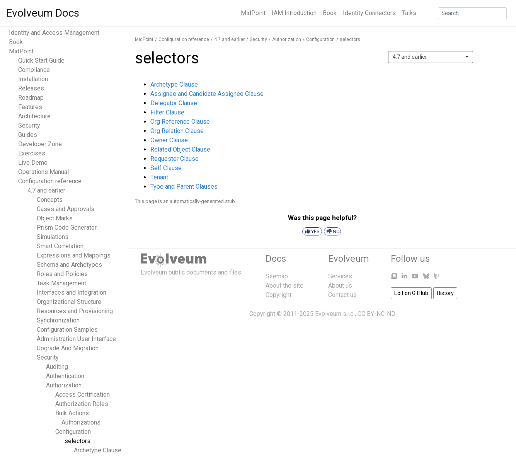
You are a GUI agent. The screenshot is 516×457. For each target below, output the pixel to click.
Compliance (34, 69)
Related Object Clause (180, 149)
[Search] (472, 13)
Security (29, 125)
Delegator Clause (173, 103)
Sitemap (277, 276)
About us (340, 285)
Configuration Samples (67, 329)
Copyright (278, 294)
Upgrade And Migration (68, 348)
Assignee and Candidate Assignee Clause (207, 93)
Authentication (65, 376)
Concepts (50, 199)
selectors (77, 441)
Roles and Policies (62, 274)
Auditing (57, 366)
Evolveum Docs (42, 13)
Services (340, 276)
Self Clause (166, 168)
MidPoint (253, 13)
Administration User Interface (76, 339)
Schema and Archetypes (69, 264)
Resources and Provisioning (75, 311)
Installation (33, 79)
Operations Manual (43, 172)
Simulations (52, 236)
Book (330, 13)
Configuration (73, 431)
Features (30, 107)
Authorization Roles (81, 404)
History (445, 293)
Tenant (159, 177)
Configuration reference (50, 181)
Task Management (61, 283)
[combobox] (430, 57)
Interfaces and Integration (71, 292)
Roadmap (31, 97)
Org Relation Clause (177, 131)
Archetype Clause (97, 450)
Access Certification (82, 394)
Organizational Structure (69, 301)
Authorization (64, 385)
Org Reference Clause (180, 121)
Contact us (342, 294)
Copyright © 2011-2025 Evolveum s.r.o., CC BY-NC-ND (322, 313)
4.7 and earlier (46, 190)
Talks (409, 13)
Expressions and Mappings (74, 255)
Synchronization (58, 320)
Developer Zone (40, 144)
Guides (27, 134)
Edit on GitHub (411, 293)
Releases (31, 88)
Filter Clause (167, 112)
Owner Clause (169, 140)
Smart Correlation (60, 246)
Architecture (34, 116)
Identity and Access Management (54, 32)
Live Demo (33, 162)
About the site (284, 285)
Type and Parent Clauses (184, 186)
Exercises (31, 153)
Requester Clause (174, 158)
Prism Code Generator (67, 227)
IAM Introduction (294, 13)
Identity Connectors (369, 13)
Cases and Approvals (65, 209)
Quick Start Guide (41, 60)
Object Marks (55, 218)
